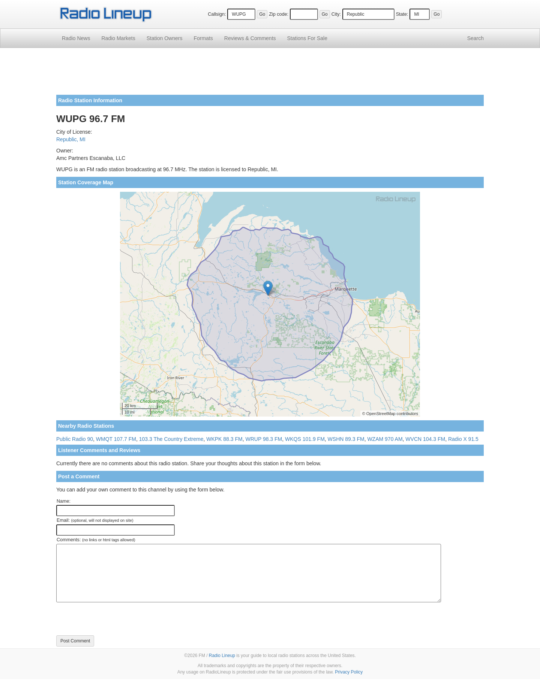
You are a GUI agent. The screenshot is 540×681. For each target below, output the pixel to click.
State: (402, 14)
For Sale (307, 38)
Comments (250, 38)
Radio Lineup (222, 655)
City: (336, 14)
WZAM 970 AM (384, 439)
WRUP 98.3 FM (263, 439)
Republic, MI (71, 139)
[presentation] (113, 618)
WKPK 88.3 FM (224, 439)
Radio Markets (118, 38)
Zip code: (278, 14)
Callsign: (217, 14)
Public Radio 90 (74, 439)
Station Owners (165, 38)
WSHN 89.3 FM (346, 439)
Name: (63, 501)
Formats (203, 38)
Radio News (76, 38)
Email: (95, 520)
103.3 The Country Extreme (171, 439)
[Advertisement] (270, 74)
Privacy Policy (349, 672)
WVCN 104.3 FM (425, 439)
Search (475, 38)
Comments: (96, 539)
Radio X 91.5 (463, 439)
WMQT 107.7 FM (116, 439)
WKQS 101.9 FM (305, 439)
